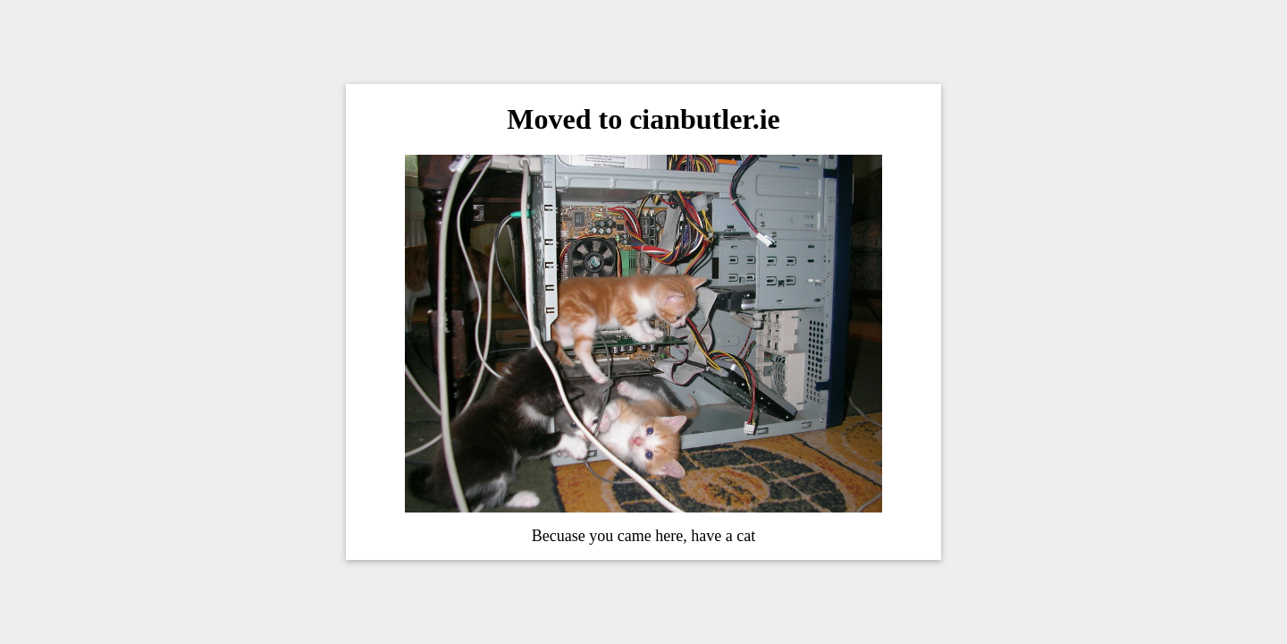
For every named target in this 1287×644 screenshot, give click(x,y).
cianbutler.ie (704, 119)
